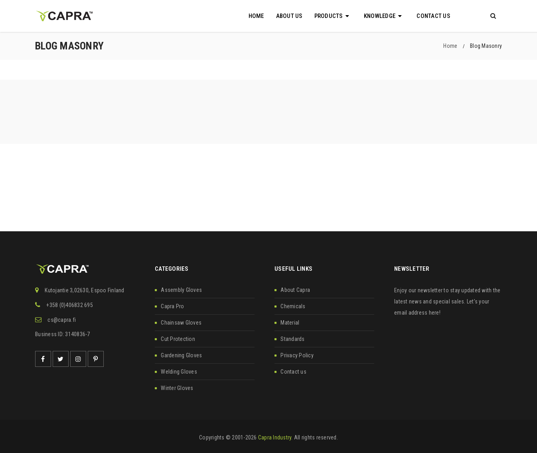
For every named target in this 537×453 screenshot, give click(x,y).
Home (450, 46)
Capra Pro (172, 306)
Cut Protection (178, 339)
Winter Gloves (177, 388)
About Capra (295, 290)
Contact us (293, 371)
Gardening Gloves (181, 355)
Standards (292, 339)
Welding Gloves (179, 371)
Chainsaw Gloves (181, 322)
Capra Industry (275, 437)
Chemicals (292, 306)
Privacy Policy (297, 355)
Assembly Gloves (181, 290)
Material (289, 322)
